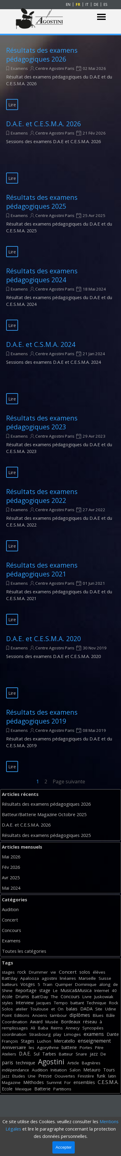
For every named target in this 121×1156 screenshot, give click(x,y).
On (60, 1009)
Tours (109, 1070)
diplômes (80, 1015)
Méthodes (33, 1082)
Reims (57, 1028)
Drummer (38, 972)
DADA (86, 1009)
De (103, 1054)
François (10, 1041)
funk (101, 1076)
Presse (45, 1076)
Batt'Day (40, 996)
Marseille (87, 978)
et (53, 1009)
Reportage (25, 990)
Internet (101, 990)
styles (7, 1003)
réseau (90, 1022)
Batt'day (9, 978)
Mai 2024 (11, 888)
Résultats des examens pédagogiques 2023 (42, 422)
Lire (12, 104)
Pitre (99, 1047)
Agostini (51, 1062)
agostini (49, 978)
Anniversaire (14, 1047)
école (7, 996)
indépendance (15, 1070)
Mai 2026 (11, 857)
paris (7, 1062)
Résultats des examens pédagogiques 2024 (42, 275)
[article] (60, 78)
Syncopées (93, 1028)
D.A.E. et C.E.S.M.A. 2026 (43, 123)
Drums (22, 996)
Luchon (44, 1041)
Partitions (62, 1089)
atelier (22, 1009)
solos (84, 972)
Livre (87, 996)
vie (53, 972)
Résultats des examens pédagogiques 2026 (42, 54)
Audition (10, 909)
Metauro (91, 1070)
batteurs (10, 984)
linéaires (68, 978)
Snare (81, 1054)
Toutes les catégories (24, 951)
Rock (113, 1003)
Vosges (28, 984)
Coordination (14, 1022)
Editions (21, 1015)
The (54, 996)
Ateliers (9, 1054)
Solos (7, 1009)
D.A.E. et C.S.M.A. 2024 (40, 344)
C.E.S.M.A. (108, 1082)
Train (47, 984)
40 (114, 990)
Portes (86, 1047)
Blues (98, 1015)
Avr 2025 (11, 877)
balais (72, 1009)
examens (94, 1034)
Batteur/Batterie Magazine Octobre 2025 (44, 814)
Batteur (66, 1054)
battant (77, 1003)
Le (55, 990)
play (57, 1034)
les (31, 1047)
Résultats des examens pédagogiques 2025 (42, 202)
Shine (7, 990)
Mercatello (64, 1041)
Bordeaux (70, 1022)
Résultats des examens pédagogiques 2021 (42, 569)
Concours (11, 930)
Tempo (61, 1003)
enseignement (94, 1040)
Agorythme (48, 1047)
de (115, 984)
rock (21, 972)
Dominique (85, 984)
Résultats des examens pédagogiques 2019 (42, 716)
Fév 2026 (11, 867)
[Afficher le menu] (101, 17)
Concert (10, 920)
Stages (27, 1041)
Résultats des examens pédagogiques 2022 (42, 496)
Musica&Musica (76, 990)
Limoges (72, 1034)
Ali (33, 1028)
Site (98, 1009)
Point (7, 1015)
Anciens (39, 1015)
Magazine (11, 1082)
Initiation (59, 1070)
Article (73, 1063)
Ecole (7, 1089)
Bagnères (91, 1063)
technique (25, 1063)
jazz (94, 1054)
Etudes (18, 1076)
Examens (19, 68)
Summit (54, 1082)
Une (32, 1076)
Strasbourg (40, 1034)
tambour (58, 1015)
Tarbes (49, 1054)
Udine (110, 1009)
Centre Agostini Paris (54, 68)
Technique (96, 1003)
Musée (51, 1022)
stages (8, 972)
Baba (43, 1028)
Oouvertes (65, 1076)
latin (112, 1076)
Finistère (86, 1076)
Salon (75, 1070)
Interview (25, 1003)
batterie (69, 1047)
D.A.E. (25, 1053)
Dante (113, 1034)
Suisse (105, 978)
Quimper (63, 984)
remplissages (15, 1028)
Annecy (73, 1028)
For (67, 1082)
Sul (37, 1054)
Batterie (42, 1089)
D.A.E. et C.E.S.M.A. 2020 (43, 638)
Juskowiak (103, 996)
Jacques (43, 1003)
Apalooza (29, 978)
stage (44, 990)
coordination (14, 1034)
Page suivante (69, 781)
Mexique (23, 1089)
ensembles (84, 1082)
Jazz (5, 1076)
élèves (99, 972)
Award (36, 1022)
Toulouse (39, 1009)
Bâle (110, 1015)
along (104, 984)
